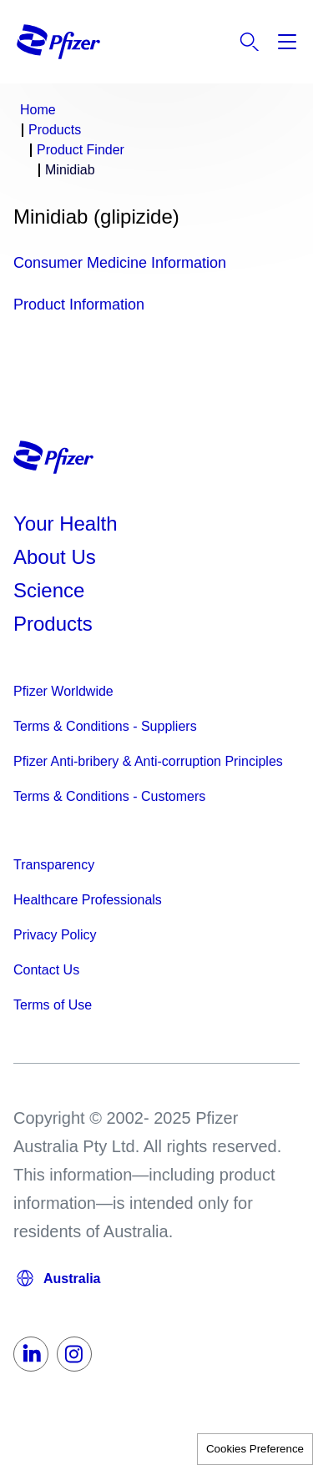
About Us (54, 557)
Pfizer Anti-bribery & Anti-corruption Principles (148, 761)
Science (48, 590)
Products (53, 623)
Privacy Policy (55, 935)
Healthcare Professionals (87, 900)
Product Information (78, 304)
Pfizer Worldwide (63, 691)
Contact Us (46, 970)
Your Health (65, 523)
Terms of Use (52, 1005)
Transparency (53, 865)
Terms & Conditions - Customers (109, 796)
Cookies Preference (255, 1448)
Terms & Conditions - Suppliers (105, 726)
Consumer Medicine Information (119, 262)
